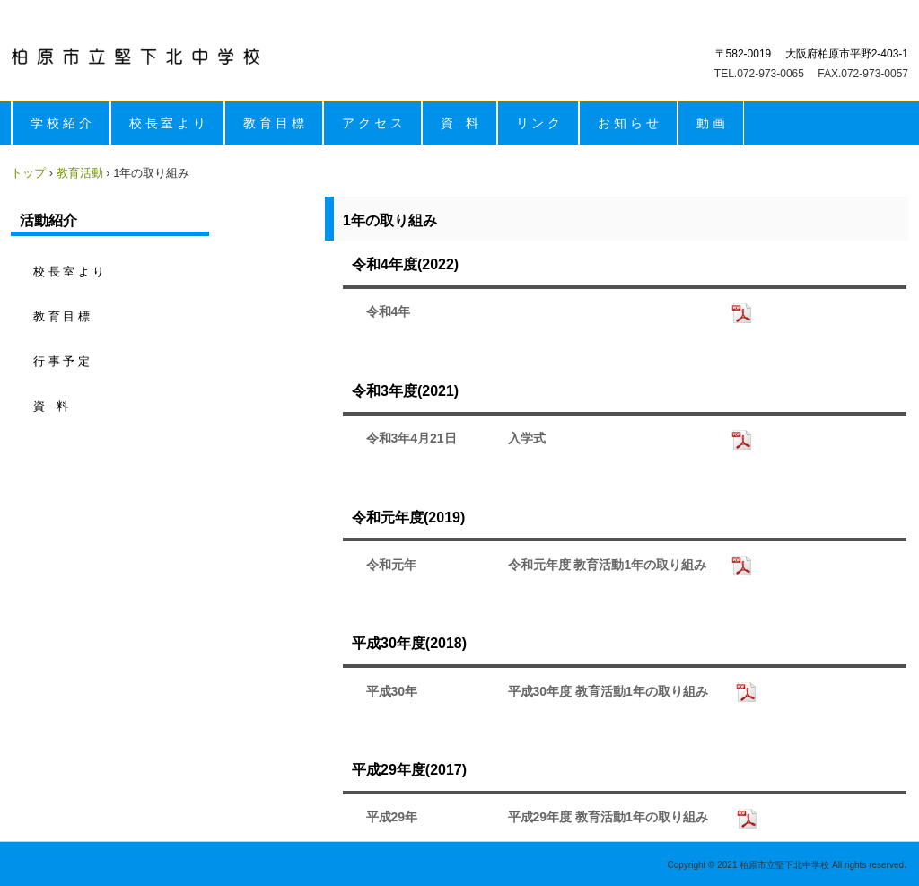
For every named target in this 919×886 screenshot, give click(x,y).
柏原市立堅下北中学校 (136, 56)
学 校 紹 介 (61, 123)
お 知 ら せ (628, 123)
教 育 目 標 (273, 123)
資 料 (459, 123)
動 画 (710, 123)
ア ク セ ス (372, 123)
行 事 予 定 (61, 361)
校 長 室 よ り (167, 123)
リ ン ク (538, 123)
